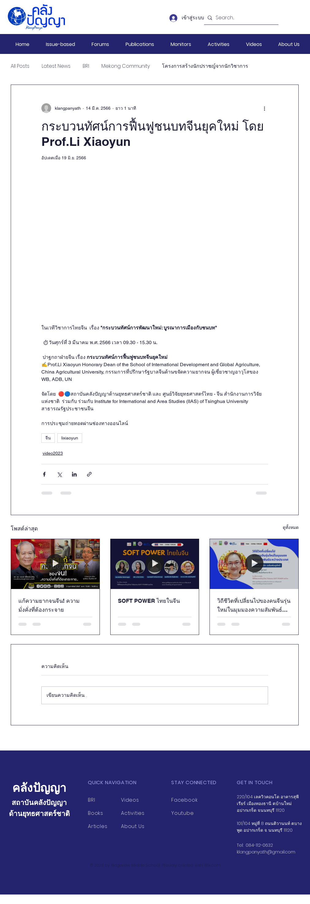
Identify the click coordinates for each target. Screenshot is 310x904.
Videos (130, 799)
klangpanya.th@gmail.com (266, 852)
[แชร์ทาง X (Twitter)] (59, 474)
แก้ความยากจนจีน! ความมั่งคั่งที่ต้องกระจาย (49, 605)
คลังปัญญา (39, 788)
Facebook (184, 799)
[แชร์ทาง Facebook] (44, 474)
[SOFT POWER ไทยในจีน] (155, 564)
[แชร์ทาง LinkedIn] (74, 474)
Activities (133, 813)
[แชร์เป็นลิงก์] (89, 474)
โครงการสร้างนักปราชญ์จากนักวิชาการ (205, 66)
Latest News (56, 66)
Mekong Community (125, 66)
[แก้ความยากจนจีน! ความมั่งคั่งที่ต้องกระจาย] (55, 564)
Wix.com (212, 865)
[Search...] (241, 18)
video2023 (53, 453)
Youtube (182, 813)
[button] (60, 44)
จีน (48, 437)
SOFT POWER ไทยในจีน (149, 601)
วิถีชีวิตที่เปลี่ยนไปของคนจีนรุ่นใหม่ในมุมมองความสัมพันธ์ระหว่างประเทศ (253, 606)
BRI (86, 66)
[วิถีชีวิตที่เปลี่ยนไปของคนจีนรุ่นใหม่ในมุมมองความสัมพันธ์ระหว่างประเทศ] (254, 564)
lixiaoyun (69, 437)
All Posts (20, 66)
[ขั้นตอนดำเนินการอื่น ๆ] (264, 108)
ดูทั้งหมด (291, 527)
